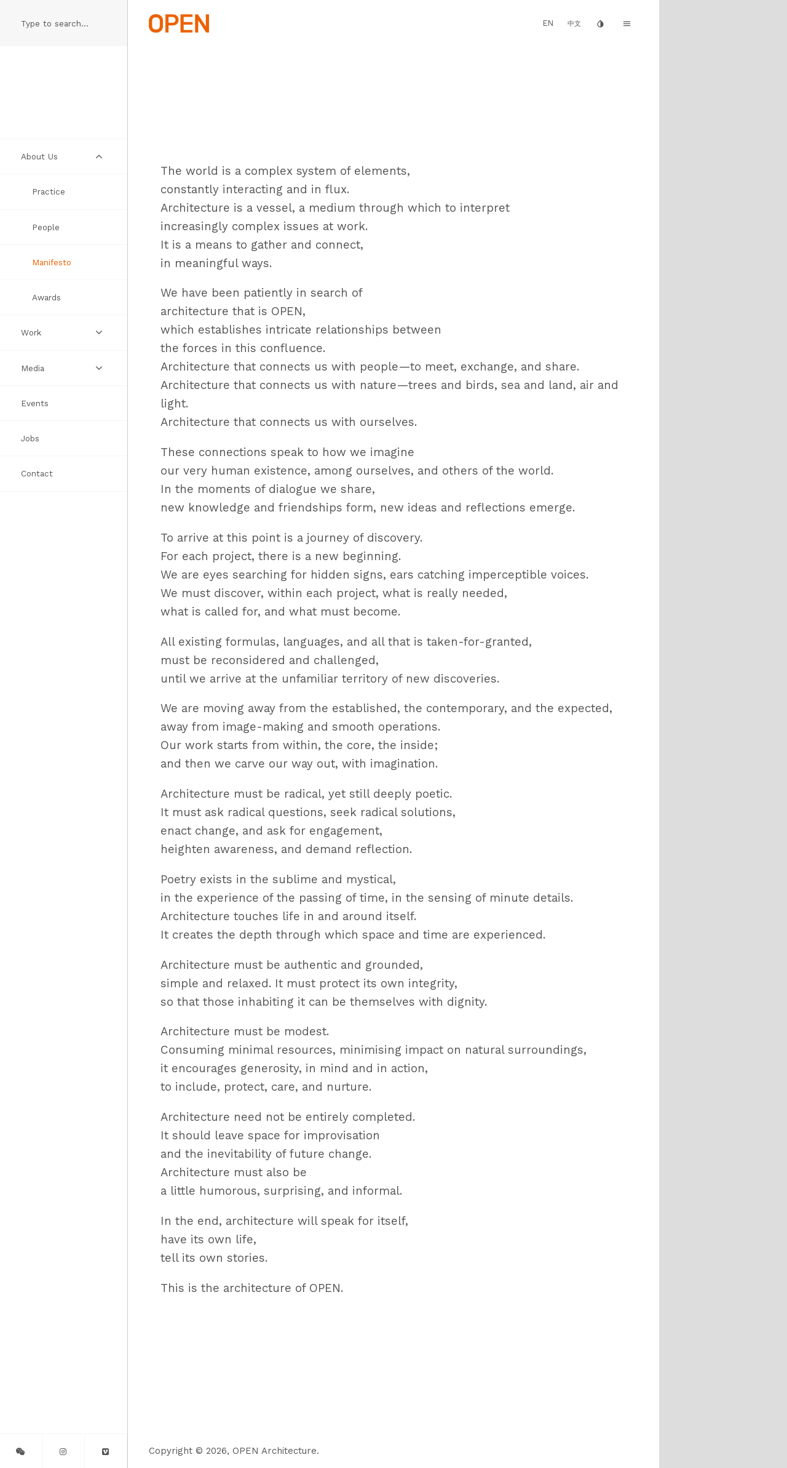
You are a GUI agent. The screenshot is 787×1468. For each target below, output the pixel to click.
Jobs (30, 438)
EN (548, 23)
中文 (574, 24)
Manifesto (51, 262)
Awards (46, 297)
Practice (48, 191)
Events (35, 403)
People (46, 227)
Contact (37, 473)
